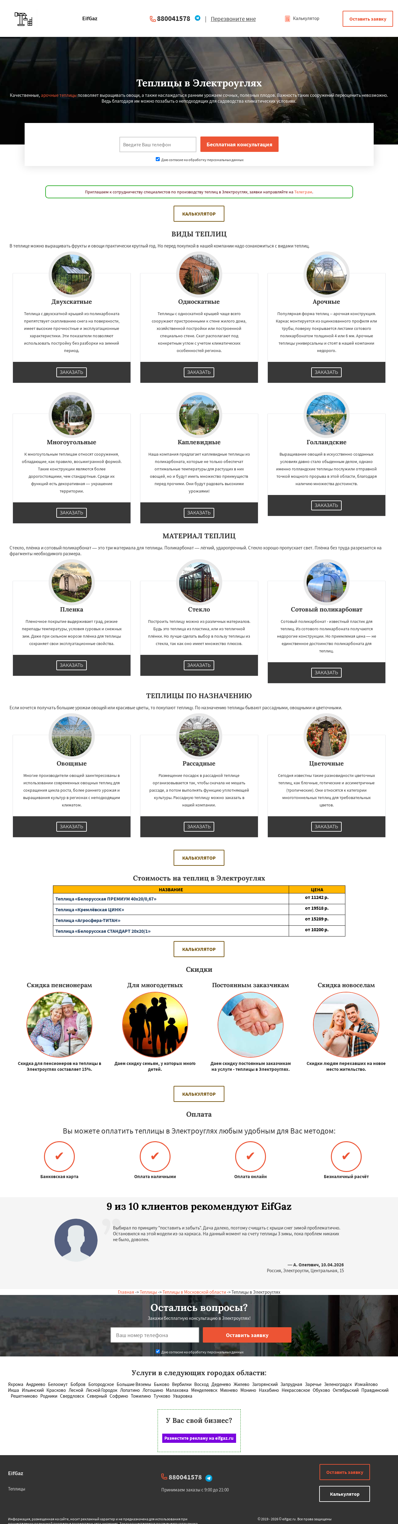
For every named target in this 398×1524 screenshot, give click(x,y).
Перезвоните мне (233, 18)
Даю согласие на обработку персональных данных (199, 159)
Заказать (71, 372)
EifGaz (15, 1473)
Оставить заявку (367, 19)
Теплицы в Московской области (194, 1292)
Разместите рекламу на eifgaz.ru (199, 1438)
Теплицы (148, 1292)
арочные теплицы (59, 95)
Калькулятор (301, 18)
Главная (126, 1292)
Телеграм (303, 192)
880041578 (173, 18)
